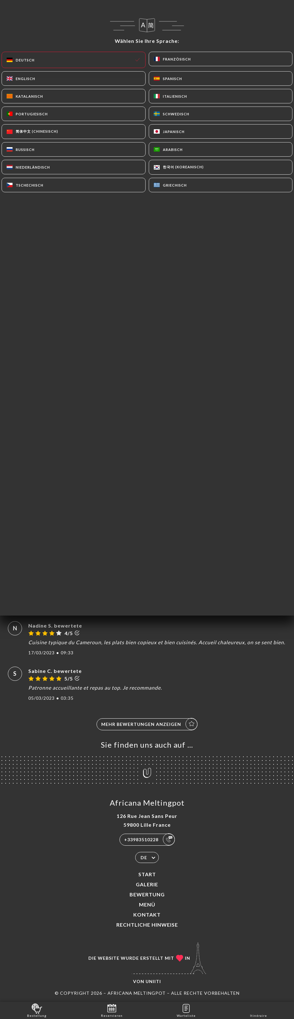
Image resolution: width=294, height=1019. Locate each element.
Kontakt (147, 915)
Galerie (147, 884)
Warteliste (186, 1010)
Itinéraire (258, 1010)
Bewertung (147, 894)
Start (147, 874)
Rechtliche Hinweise (147, 925)
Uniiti (153, 981)
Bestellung (37, 1010)
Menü (147, 904)
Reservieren (112, 1010)
